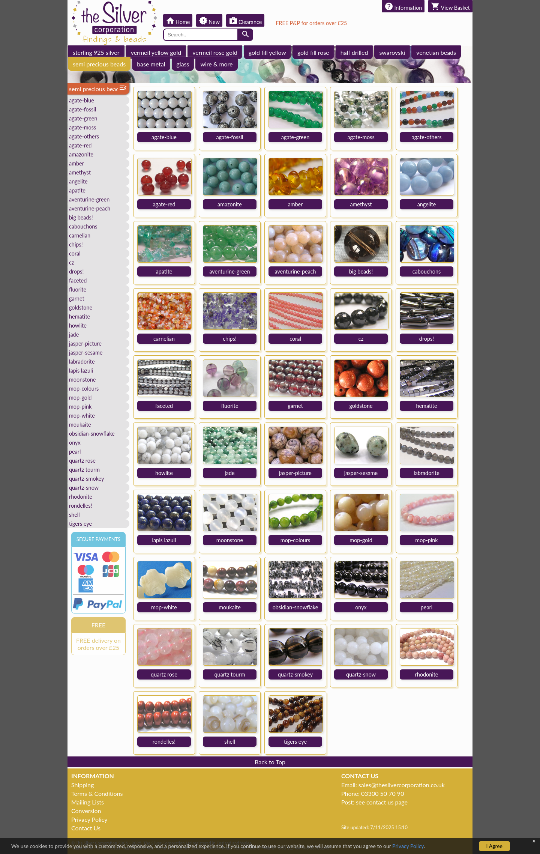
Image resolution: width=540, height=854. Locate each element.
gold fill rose (313, 52)
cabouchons (83, 226)
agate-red (80, 145)
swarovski (392, 52)
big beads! (81, 217)
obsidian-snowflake (92, 433)
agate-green (83, 118)
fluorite (77, 289)
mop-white (82, 415)
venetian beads (436, 52)
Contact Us (85, 827)
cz (71, 262)
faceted (78, 280)
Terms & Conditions (97, 793)
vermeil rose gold (214, 52)
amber (76, 163)
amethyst (80, 172)
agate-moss (82, 127)
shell (74, 514)
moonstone (82, 379)
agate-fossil (82, 109)
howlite (78, 325)
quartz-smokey (86, 478)
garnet (76, 298)
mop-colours (84, 388)
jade (74, 334)
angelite (78, 181)
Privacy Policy (89, 819)
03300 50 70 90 (382, 793)
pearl (75, 451)
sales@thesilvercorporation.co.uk (401, 784)
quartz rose (82, 460)
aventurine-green (89, 199)
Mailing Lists (87, 802)
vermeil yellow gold (156, 52)
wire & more (216, 64)
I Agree (494, 846)
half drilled (354, 52)
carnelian (79, 235)
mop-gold (80, 397)
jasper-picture (85, 343)
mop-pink (80, 406)
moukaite (80, 424)
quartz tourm (84, 469)
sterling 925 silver (96, 52)
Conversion (86, 810)
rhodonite (80, 496)
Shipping (82, 784)
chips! (76, 244)
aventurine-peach (89, 208)
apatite (77, 190)
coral (75, 253)
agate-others (84, 136)
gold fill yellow (267, 52)
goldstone (80, 307)
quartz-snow (84, 487)
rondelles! (80, 505)
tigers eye (80, 523)
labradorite (82, 361)
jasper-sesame (85, 352)
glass (183, 64)
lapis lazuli (81, 370)
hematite (79, 316)
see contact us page (382, 802)
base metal (151, 64)
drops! (76, 271)
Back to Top (270, 761)
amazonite (81, 154)
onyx (75, 442)
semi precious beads (99, 64)
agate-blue (81, 100)
